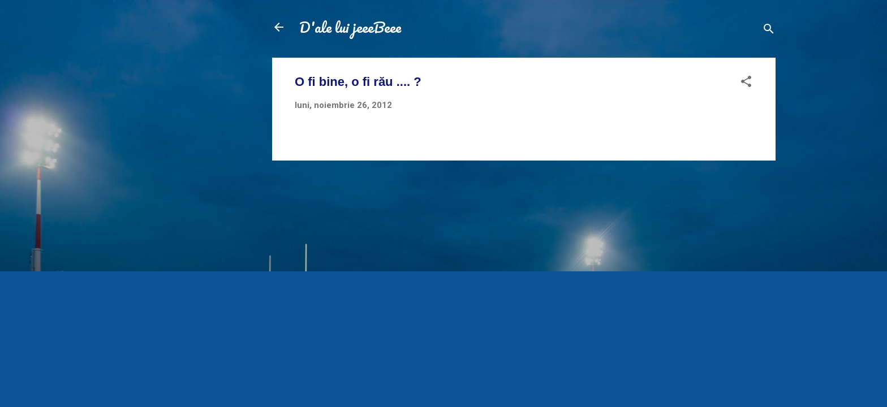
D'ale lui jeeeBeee (350, 27)
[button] (746, 83)
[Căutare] (769, 31)
